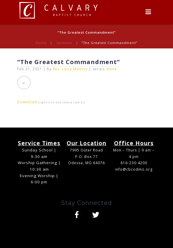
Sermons (64, 43)
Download (27, 102)
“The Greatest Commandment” (68, 62)
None (112, 68)
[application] (24, 82)
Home (41, 43)
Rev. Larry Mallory (70, 68)
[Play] (24, 82)
